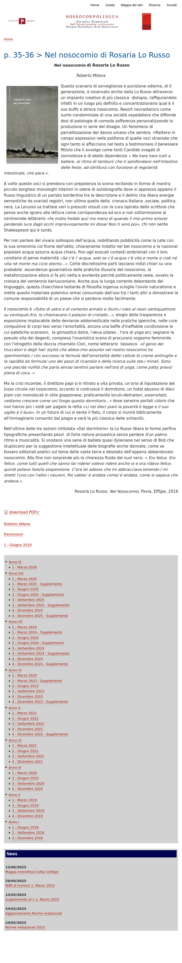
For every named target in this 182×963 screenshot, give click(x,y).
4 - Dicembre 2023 (27, 696)
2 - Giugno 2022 (25, 718)
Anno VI (15, 670)
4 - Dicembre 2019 (27, 816)
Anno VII (15, 622)
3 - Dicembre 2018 (27, 838)
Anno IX (15, 562)
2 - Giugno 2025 (25, 589)
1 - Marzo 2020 (24, 773)
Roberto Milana (17, 524)
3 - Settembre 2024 (28, 648)
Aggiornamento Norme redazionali (33, 913)
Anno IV (15, 740)
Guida (110, 5)
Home (94, 5)
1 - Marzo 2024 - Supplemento (37, 632)
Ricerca (154, 5)
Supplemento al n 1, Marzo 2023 (32, 899)
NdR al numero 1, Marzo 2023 (30, 885)
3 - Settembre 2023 (28, 691)
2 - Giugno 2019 (25, 805)
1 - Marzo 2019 (24, 800)
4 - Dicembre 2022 (27, 729)
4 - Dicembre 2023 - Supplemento (40, 702)
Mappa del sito (132, 5)
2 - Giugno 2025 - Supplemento (38, 594)
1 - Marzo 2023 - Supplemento (37, 681)
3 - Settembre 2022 (28, 724)
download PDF (25, 512)
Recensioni (13, 534)
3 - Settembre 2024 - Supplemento (41, 653)
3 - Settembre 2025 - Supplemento (41, 605)
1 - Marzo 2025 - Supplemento (37, 584)
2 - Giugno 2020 (25, 778)
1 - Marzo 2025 (24, 579)
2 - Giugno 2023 (25, 686)
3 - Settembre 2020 (28, 783)
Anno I (14, 822)
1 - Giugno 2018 (17, 545)
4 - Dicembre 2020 (27, 789)
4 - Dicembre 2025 (27, 610)
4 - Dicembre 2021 (27, 761)
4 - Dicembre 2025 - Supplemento (40, 616)
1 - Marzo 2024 (24, 627)
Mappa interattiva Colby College (31, 872)
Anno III (15, 767)
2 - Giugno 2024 (25, 638)
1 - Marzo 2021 (24, 745)
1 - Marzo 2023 (24, 675)
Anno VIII (16, 573)
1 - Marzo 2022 (24, 713)
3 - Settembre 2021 (28, 756)
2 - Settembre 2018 (28, 832)
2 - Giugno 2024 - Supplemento (38, 643)
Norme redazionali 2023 (25, 927)
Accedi (172, 5)
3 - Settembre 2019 (28, 811)
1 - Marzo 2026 (24, 567)
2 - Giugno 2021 (25, 751)
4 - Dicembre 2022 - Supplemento (40, 734)
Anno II (14, 795)
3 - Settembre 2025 (28, 600)
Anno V (15, 708)
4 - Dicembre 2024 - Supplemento (40, 664)
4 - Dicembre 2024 (27, 659)
